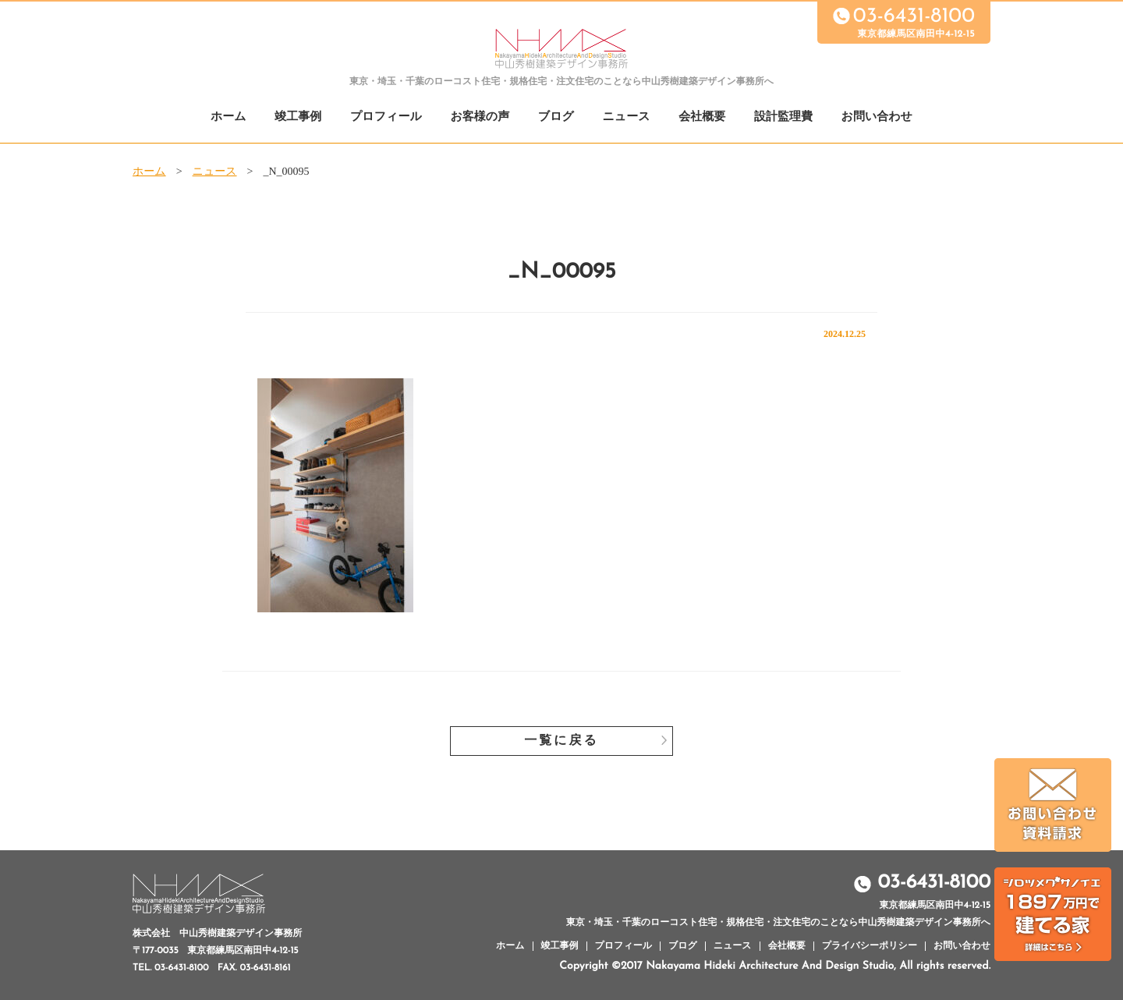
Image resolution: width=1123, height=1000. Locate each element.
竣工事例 (298, 117)
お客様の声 (479, 117)
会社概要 (701, 117)
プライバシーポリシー (869, 946)
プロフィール (386, 117)
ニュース (626, 117)
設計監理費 (783, 117)
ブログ (556, 117)
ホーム (228, 117)
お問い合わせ (876, 117)
